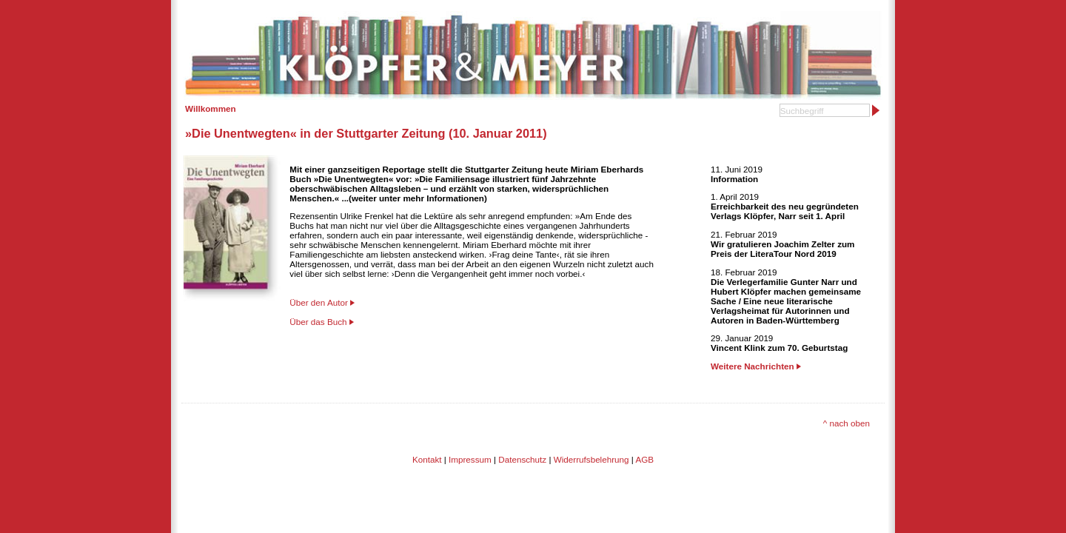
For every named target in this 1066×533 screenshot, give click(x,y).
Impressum (470, 459)
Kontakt (427, 459)
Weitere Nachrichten (756, 366)
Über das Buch (317, 321)
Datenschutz (522, 459)
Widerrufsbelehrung (591, 459)
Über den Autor (318, 302)
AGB (644, 459)
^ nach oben (846, 423)
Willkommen (210, 108)
